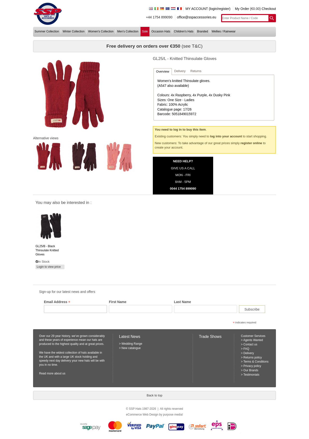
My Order (242, 9)
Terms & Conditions (255, 361)
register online (251, 143)
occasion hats (160, 31)
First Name (117, 302)
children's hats (183, 31)
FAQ (246, 348)
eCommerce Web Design (142, 414)
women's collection (100, 31)
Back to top (154, 395)
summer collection (47, 31)
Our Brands (250, 370)
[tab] (163, 71)
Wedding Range (131, 343)
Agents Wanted (253, 340)
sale (145, 31)
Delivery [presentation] (180, 71)
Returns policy (252, 357)
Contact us (250, 344)
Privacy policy (252, 366)
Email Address (57, 302)
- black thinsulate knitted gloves (47, 250)
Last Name (182, 302)
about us (59, 373)
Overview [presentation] (162, 71)
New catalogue (130, 348)
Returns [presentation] (196, 71)
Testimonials (251, 374)
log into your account (226, 136)
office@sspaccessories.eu (196, 17)
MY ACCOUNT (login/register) (207, 9)
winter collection (73, 31)
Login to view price (49, 266)
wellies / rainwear (224, 31)
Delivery (248, 353)
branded (202, 31)
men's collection (128, 31)
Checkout (269, 9)
